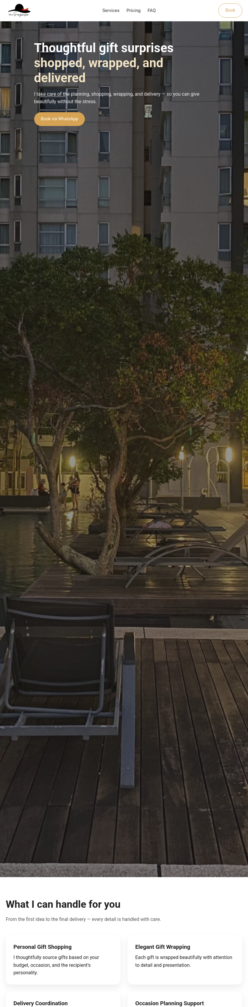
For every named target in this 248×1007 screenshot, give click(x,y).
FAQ (152, 10)
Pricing (134, 10)
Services (110, 10)
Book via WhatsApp (59, 118)
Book (230, 10)
